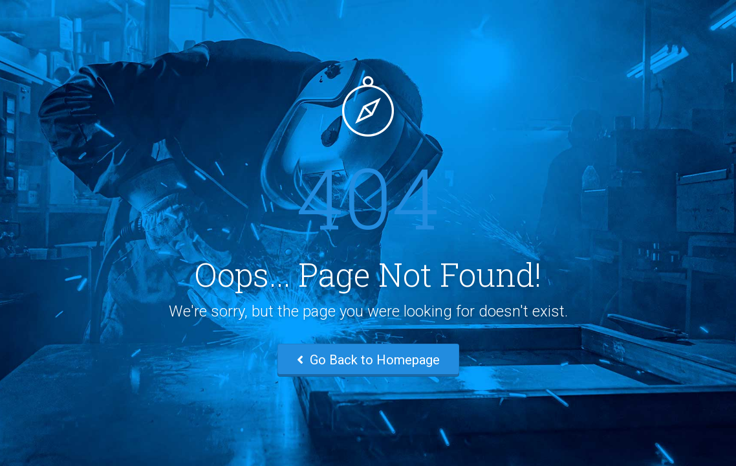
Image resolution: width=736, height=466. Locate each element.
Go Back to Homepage (368, 360)
